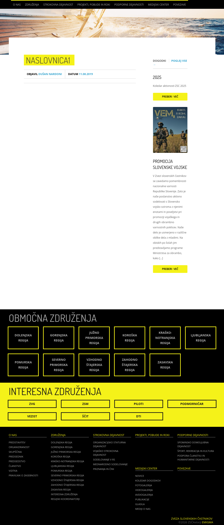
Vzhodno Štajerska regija (67, 480)
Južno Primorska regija (66, 451)
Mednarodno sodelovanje (110, 464)
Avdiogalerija (144, 494)
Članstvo (15, 466)
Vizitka (13, 470)
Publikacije (142, 499)
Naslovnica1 (48, 60)
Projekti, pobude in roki (93, 4)
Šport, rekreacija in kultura (196, 451)
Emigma (207, 522)
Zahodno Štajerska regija (67, 484)
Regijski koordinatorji (65, 499)
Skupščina (15, 451)
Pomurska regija (61, 470)
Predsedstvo (17, 461)
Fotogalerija (143, 485)
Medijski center (158, 4)
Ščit (85, 416)
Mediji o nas (143, 508)
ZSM (85, 404)
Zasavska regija (61, 489)
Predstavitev (17, 442)
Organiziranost (19, 447)
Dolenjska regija (61, 442)
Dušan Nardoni (44, 74)
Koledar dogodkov (148, 480)
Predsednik (16, 456)
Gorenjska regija (62, 447)
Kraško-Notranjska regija (67, 461)
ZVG (32, 404)
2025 (157, 77)
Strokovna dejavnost (58, 4)
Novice (139, 475)
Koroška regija (60, 456)
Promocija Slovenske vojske (170, 164)
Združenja (32, 4)
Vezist (32, 416)
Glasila (140, 504)
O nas (17, 4)
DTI (138, 416)
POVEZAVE (179, 4)
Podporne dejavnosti (129, 4)
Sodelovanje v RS (104, 459)
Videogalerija (144, 490)
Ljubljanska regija (62, 466)
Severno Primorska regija (67, 475)
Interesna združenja (64, 494)
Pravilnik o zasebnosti (23, 475)
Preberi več (170, 96)
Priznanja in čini (103, 469)
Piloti (139, 404)
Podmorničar (192, 404)
